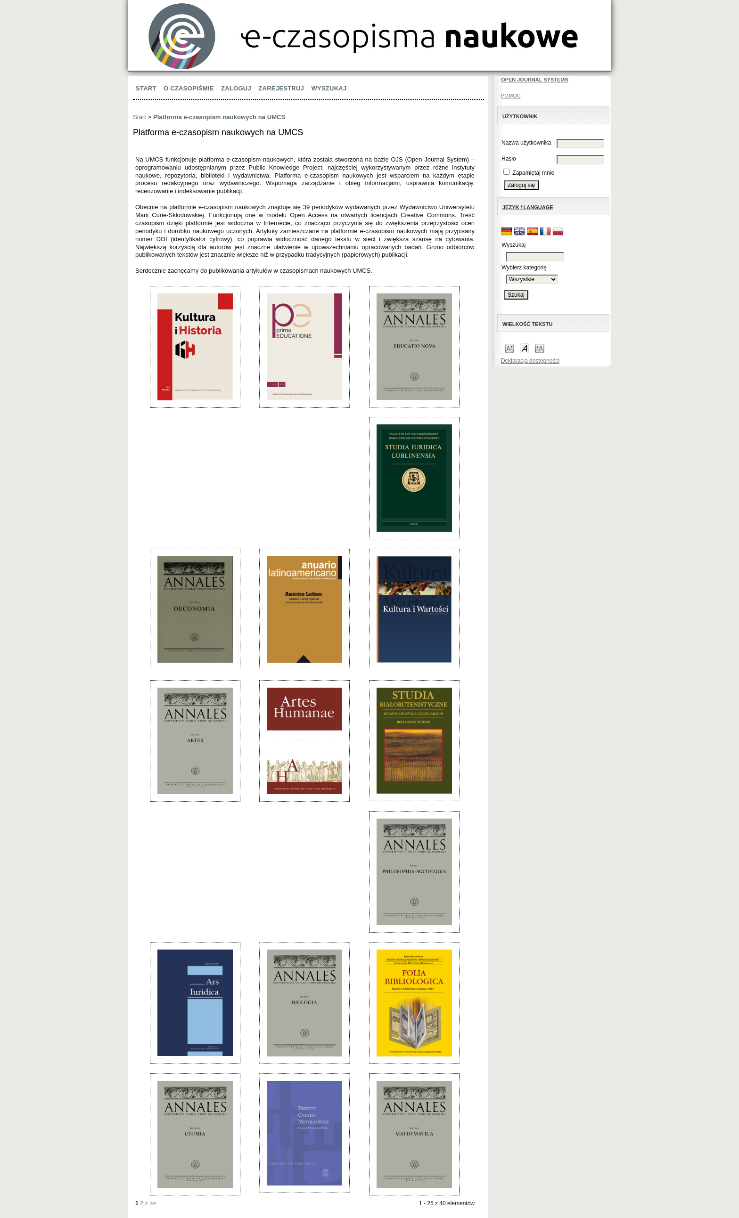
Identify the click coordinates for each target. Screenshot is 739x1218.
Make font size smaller (509, 347)
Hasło (508, 158)
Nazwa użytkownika (526, 142)
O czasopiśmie (189, 88)
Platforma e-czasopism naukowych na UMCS (219, 117)
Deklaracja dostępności (530, 360)
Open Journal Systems (534, 79)
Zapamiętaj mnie (533, 173)
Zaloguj (236, 88)
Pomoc (511, 95)
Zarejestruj (281, 88)
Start (146, 88)
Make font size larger (539, 347)
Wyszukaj (328, 88)
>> (152, 1203)
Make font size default (524, 347)
